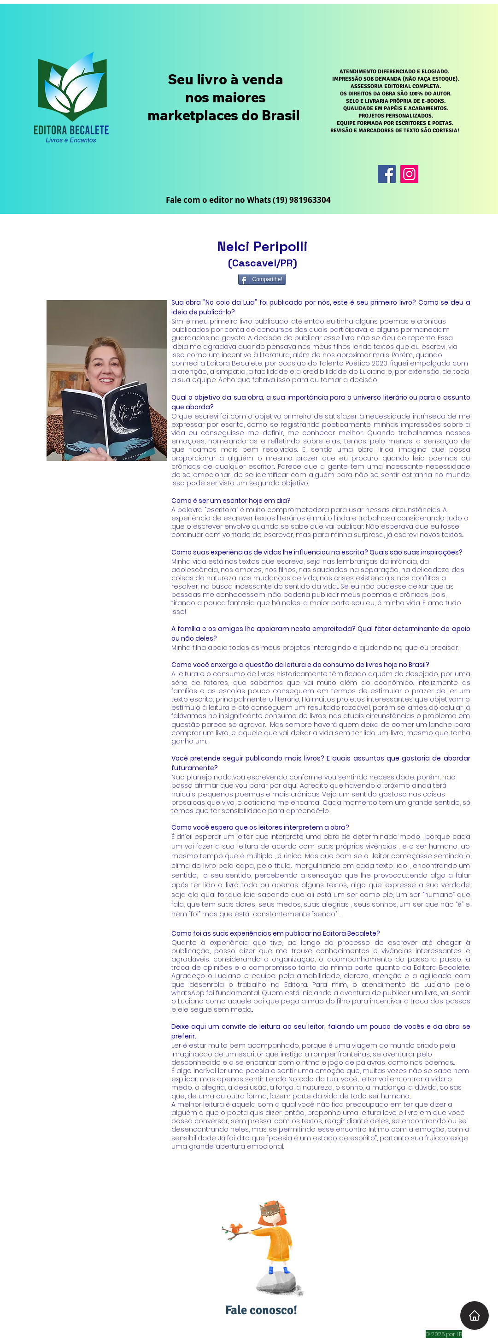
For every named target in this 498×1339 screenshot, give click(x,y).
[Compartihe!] (262, 279)
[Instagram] (409, 174)
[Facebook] (387, 174)
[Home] (474, 1315)
